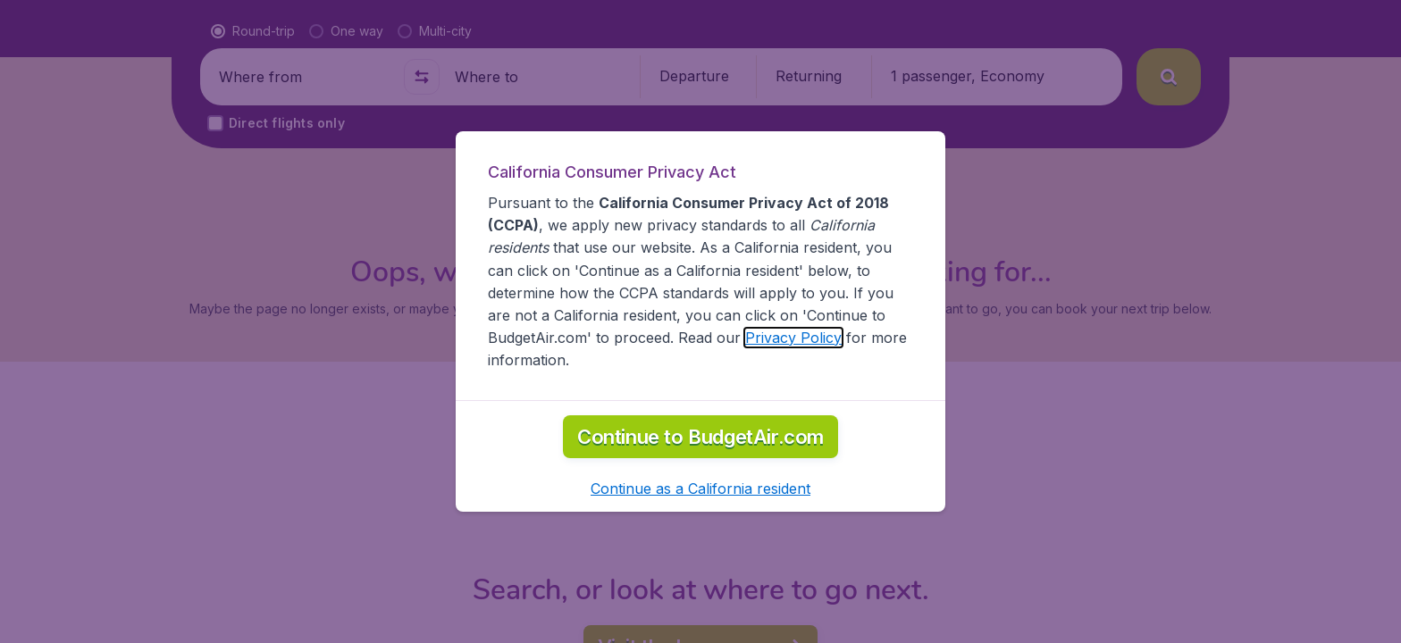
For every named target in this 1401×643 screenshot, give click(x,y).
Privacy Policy (793, 338)
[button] (700, 488)
